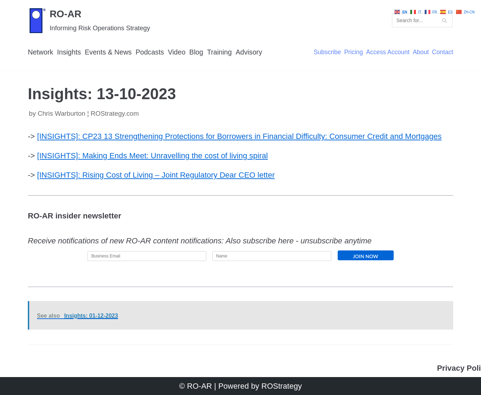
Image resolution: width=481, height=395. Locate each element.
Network (41, 52)
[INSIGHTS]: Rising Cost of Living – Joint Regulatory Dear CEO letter (156, 175)
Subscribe (326, 52)
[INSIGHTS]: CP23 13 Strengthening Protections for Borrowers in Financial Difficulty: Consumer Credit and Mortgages (239, 136)
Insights (69, 52)
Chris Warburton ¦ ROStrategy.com (88, 113)
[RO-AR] (89, 20)
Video (177, 52)
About (420, 52)
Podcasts (150, 52)
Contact (442, 52)
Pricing (352, 52)
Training (220, 52)
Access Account (387, 52)
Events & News (108, 52)
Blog (197, 52)
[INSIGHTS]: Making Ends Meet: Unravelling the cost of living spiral (152, 155)
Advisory (250, 52)
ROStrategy (281, 386)
